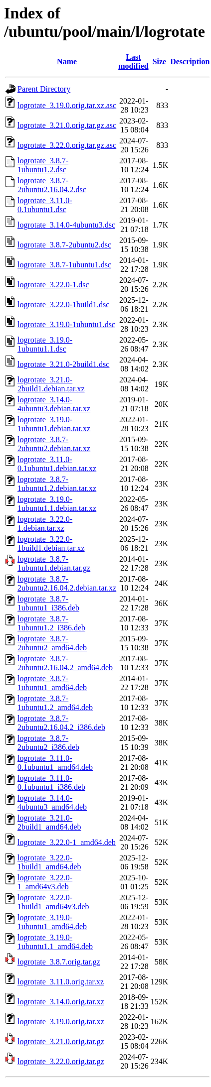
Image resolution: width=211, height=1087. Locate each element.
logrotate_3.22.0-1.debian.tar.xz (44, 523)
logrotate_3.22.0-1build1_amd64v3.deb (53, 902)
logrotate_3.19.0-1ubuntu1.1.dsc (44, 344)
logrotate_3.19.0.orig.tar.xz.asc (66, 105)
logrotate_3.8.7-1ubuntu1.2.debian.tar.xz (56, 483)
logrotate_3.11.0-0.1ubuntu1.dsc (44, 205)
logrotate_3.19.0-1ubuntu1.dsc (66, 324)
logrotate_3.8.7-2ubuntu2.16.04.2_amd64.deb (65, 663)
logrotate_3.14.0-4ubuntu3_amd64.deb (52, 802)
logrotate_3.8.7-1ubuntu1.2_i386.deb (51, 623)
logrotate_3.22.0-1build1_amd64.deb (49, 862)
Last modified (133, 61)
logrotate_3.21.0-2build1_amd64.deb (49, 822)
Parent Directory (43, 89)
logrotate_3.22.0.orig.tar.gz (60, 1061)
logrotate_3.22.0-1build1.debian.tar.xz (51, 543)
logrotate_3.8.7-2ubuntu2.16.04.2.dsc (51, 185)
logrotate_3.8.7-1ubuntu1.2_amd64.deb (55, 703)
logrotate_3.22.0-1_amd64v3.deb (44, 882)
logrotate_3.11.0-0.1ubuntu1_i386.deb (51, 782)
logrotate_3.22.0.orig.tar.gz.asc (66, 145)
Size (160, 61)
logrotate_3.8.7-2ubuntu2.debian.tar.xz (53, 444)
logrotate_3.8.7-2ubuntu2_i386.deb (48, 742)
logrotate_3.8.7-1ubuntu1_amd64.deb (52, 683)
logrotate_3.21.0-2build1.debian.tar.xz (51, 384)
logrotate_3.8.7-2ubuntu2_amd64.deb (52, 643)
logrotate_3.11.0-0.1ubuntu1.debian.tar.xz (56, 464)
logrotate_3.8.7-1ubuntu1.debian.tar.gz (53, 563)
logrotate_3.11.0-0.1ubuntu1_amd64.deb (55, 762)
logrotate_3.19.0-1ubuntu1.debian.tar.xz (53, 424)
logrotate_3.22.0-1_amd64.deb (66, 842)
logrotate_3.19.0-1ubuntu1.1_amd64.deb (55, 942)
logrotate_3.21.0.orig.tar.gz (60, 1041)
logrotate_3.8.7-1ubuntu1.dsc (64, 264)
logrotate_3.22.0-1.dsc (53, 284)
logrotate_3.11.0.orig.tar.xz (60, 981)
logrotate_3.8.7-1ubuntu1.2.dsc (42, 165)
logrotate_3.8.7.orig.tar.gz (58, 962)
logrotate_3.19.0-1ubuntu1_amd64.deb (52, 922)
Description (190, 61)
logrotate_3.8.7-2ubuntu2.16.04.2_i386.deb (61, 722)
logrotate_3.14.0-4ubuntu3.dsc (66, 225)
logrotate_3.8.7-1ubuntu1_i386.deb (48, 603)
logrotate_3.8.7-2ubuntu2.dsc (64, 245)
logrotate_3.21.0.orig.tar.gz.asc (66, 125)
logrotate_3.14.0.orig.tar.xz (60, 1001)
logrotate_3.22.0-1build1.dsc (63, 304)
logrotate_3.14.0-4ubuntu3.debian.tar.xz (53, 404)
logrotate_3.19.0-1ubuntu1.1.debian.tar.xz (56, 503)
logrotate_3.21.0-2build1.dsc (63, 364)
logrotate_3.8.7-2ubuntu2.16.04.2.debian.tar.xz (66, 583)
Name (67, 61)
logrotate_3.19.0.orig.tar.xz (60, 1021)
